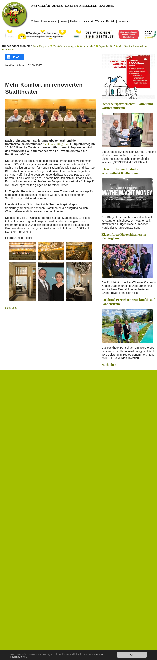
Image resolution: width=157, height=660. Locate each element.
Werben (99, 21)
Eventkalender (49, 21)
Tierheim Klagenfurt (81, 21)
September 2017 (107, 46)
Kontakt (110, 21)
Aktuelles (57, 5)
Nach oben (11, 307)
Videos (35, 21)
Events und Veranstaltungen (81, 5)
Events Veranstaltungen (64, 46)
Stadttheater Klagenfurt (56, 144)
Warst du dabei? (87, 46)
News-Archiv (106, 5)
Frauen (63, 21)
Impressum (124, 21)
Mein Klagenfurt (40, 5)
